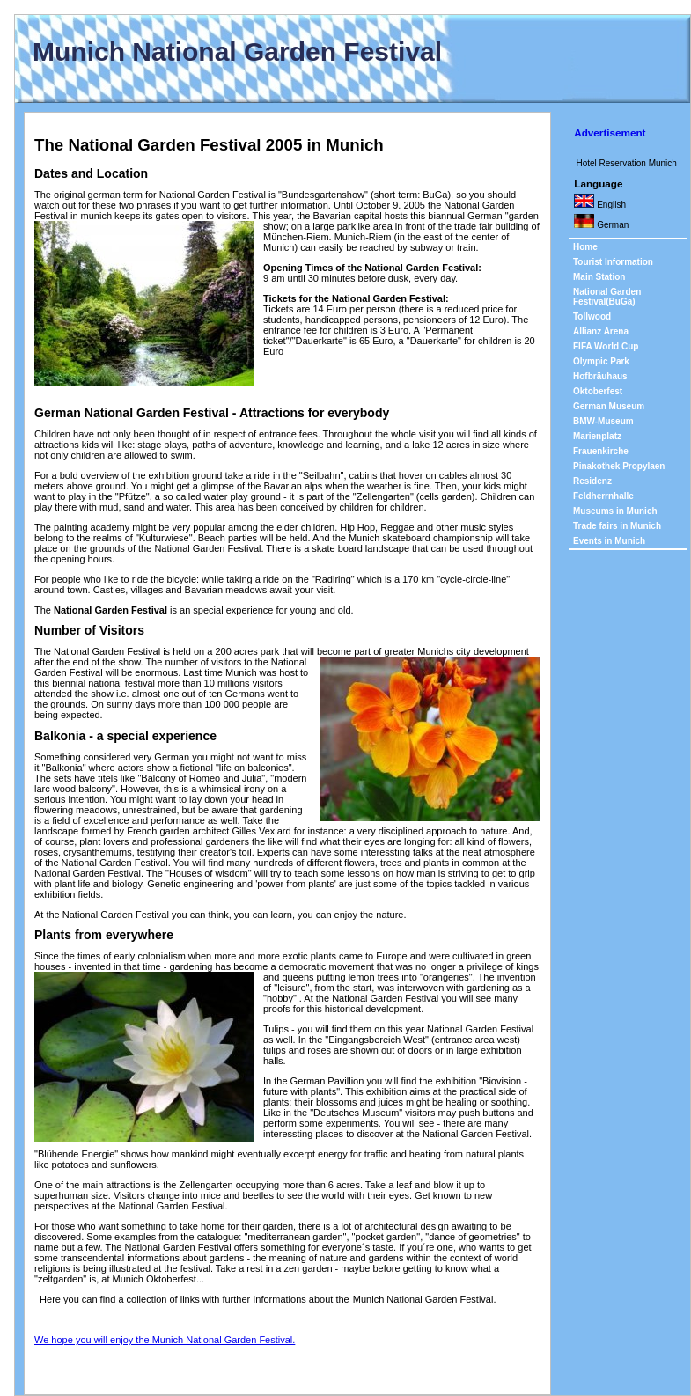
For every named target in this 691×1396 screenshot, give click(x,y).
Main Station (599, 277)
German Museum (608, 406)
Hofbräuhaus (600, 376)
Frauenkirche (601, 451)
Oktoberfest (597, 391)
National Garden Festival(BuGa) (607, 296)
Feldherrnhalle (603, 496)
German (601, 224)
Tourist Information (613, 262)
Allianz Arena (601, 331)
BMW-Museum (603, 421)
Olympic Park (601, 361)
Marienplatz (597, 436)
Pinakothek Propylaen (619, 466)
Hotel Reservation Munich (626, 163)
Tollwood (592, 316)
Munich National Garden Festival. (424, 1299)
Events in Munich (609, 541)
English (600, 204)
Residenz (592, 481)
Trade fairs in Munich (617, 526)
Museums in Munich (615, 511)
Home (585, 247)
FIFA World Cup (605, 346)
